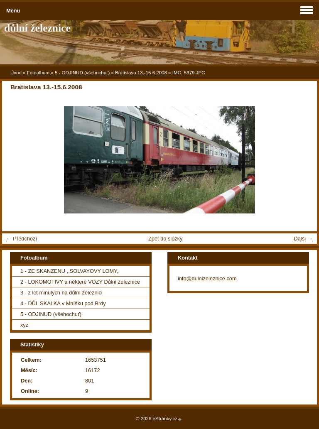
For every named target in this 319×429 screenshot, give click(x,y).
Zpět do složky (165, 238)
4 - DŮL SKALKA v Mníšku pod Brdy (63, 303)
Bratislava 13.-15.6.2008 (141, 72)
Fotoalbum (38, 72)
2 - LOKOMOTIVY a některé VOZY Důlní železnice (80, 282)
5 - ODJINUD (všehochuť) (82, 72)
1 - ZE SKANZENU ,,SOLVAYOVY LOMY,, (70, 271)
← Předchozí (21, 238)
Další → (303, 238)
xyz (24, 325)
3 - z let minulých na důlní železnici (61, 292)
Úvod (16, 72)
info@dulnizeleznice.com (207, 278)
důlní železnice (37, 28)
